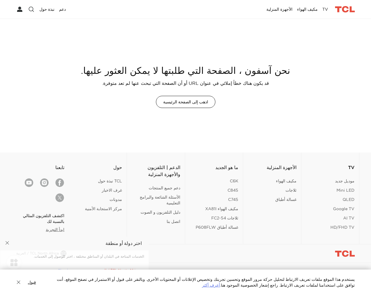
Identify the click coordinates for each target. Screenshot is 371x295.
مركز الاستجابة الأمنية (103, 208)
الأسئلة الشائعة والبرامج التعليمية (160, 200)
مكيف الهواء (286, 181)
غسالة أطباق (286, 199)
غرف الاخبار (112, 190)
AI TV (348, 218)
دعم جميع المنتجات (164, 187)
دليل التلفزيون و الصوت (160, 212)
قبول (32, 282)
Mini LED (345, 190)
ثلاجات (291, 190)
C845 (233, 190)
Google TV (343, 208)
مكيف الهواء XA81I (221, 208)
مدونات (116, 199)
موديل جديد (344, 181)
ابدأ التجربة (55, 229)
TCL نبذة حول (110, 181)
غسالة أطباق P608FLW (217, 227)
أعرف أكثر (211, 285)
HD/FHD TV (342, 227)
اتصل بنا (173, 221)
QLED (348, 199)
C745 (233, 199)
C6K (234, 181)
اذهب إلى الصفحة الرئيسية (185, 102)
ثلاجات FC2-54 (224, 218)
